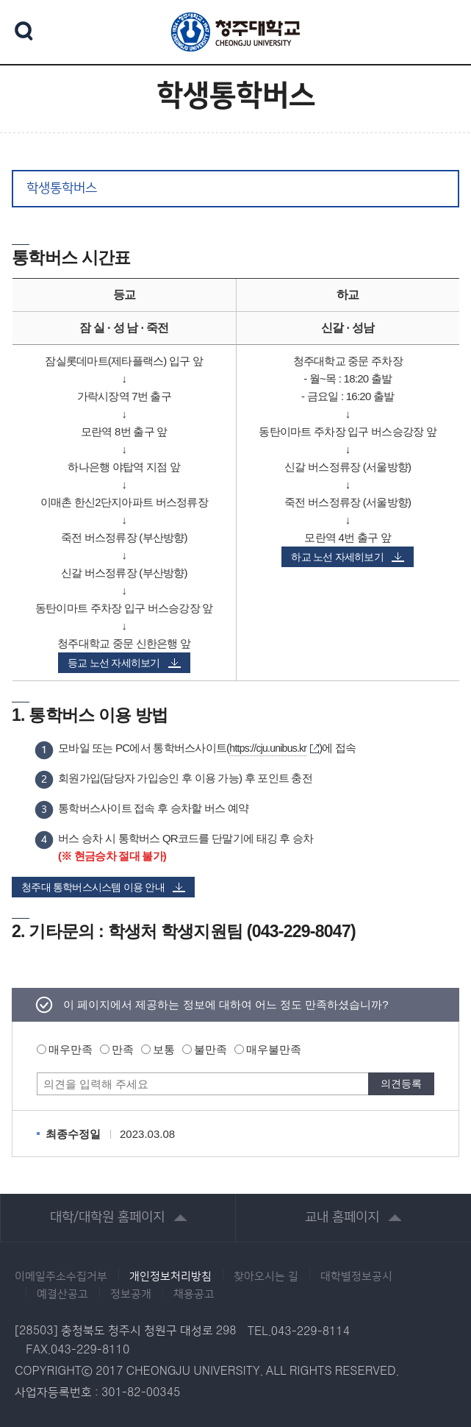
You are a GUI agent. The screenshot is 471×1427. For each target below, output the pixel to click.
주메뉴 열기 (441, 29)
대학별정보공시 (356, 1277)
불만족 (210, 1049)
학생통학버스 (61, 188)
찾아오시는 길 (266, 1277)
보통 (164, 1049)
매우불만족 (273, 1049)
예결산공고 (62, 1294)
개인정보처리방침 (170, 1277)
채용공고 (194, 1294)
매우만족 (70, 1049)
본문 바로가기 (235, 0)
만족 (123, 1049)
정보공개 (130, 1294)
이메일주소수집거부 (61, 1277)
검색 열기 (24, 30)
